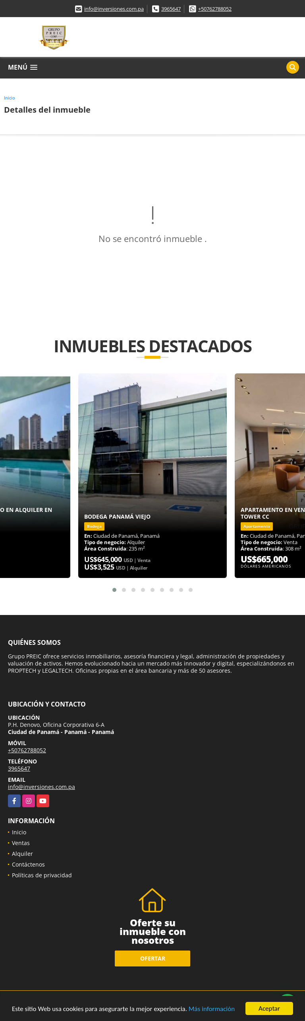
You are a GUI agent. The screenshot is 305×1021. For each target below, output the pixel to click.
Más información (212, 1009)
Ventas (21, 843)
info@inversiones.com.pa (114, 8)
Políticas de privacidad (42, 875)
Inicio (9, 98)
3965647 (171, 8)
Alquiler (22, 853)
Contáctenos (28, 864)
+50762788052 (215, 8)
